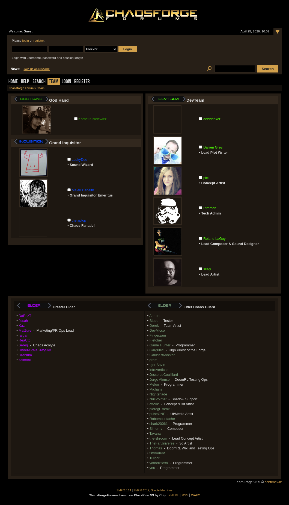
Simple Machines (161, 490)
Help (25, 82)
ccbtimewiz (273, 482)
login (25, 40)
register (39, 40)
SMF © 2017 (141, 490)
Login (66, 82)
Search (39, 82)
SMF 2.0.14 (124, 490)
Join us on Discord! (37, 69)
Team (53, 82)
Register (82, 82)
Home (13, 82)
